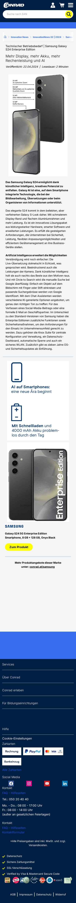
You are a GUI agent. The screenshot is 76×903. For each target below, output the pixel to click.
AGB (13, 894)
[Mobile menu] (70, 5)
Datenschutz (44, 894)
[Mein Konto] (52, 5)
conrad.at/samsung (42, 566)
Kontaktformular (13, 832)
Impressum (26, 894)
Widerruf (60, 894)
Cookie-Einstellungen (17, 738)
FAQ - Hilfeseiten (14, 793)
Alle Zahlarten (11, 770)
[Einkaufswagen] (61, 5)
